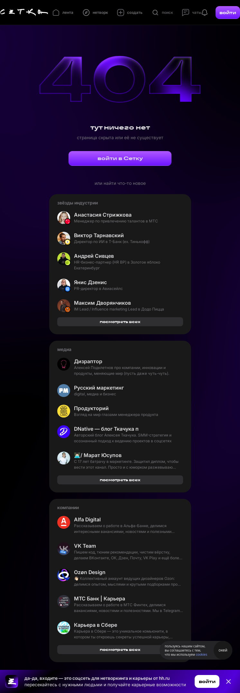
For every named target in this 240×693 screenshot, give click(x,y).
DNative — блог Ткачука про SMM (106, 429)
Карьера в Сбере (95, 625)
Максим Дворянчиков (102, 303)
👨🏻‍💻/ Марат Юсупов (98, 455)
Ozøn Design (90, 572)
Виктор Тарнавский (99, 235)
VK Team (85, 546)
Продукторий (91, 408)
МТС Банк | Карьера (99, 598)
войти (227, 12)
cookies (201, 654)
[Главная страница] (24, 12)
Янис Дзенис (90, 282)
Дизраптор (88, 361)
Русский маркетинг (99, 387)
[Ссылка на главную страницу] (11, 681)
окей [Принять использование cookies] (222, 650)
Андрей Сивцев (94, 256)
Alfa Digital (87, 519)
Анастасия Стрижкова (103, 215)
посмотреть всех (120, 321)
